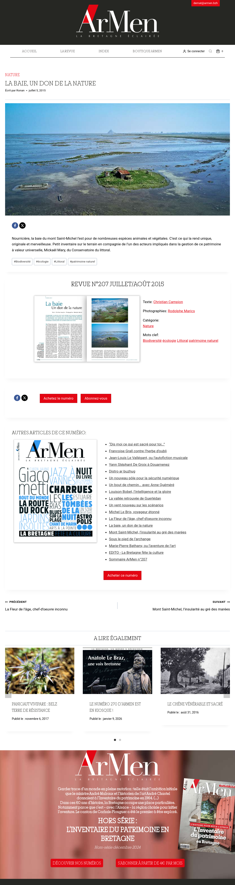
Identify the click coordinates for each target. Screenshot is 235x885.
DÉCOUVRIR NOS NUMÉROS (77, 863)
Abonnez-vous (95, 398)
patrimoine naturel (82, 261)
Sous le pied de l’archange (130, 539)
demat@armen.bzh (206, 3)
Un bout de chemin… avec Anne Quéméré (141, 485)
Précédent (8, 692)
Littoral (59, 261)
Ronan (20, 90)
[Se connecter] (194, 51)
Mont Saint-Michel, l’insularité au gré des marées (147, 532)
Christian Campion (168, 302)
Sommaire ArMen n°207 (128, 559)
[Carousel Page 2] (120, 739)
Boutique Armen (147, 51)
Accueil (29, 51)
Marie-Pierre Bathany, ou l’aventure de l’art (142, 546)
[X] (22, 225)
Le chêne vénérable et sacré (195, 703)
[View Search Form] (210, 51)
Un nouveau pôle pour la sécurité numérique (144, 478)
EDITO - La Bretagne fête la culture (136, 552)
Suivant (227, 692)
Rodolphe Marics (181, 311)
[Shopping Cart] (220, 51)
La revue (67, 51)
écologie (42, 261)
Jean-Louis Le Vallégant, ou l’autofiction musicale (148, 458)
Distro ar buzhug (122, 471)
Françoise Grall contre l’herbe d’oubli (138, 451)
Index (104, 51)
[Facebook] (15, 225)
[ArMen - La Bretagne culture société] (117, 20)
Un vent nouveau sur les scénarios (136, 505)
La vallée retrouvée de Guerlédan (135, 498)
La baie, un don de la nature (131, 525)
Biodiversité (22, 261)
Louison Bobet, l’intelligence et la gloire (140, 491)
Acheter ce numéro (122, 575)
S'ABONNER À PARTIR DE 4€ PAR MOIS (150, 863)
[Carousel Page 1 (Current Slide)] (115, 739)
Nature (12, 74)
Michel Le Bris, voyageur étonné (134, 512)
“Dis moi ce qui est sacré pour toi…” (137, 444)
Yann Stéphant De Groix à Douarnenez (139, 464)
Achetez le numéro (58, 398)
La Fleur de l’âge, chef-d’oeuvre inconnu (140, 519)
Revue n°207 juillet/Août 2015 (117, 284)
